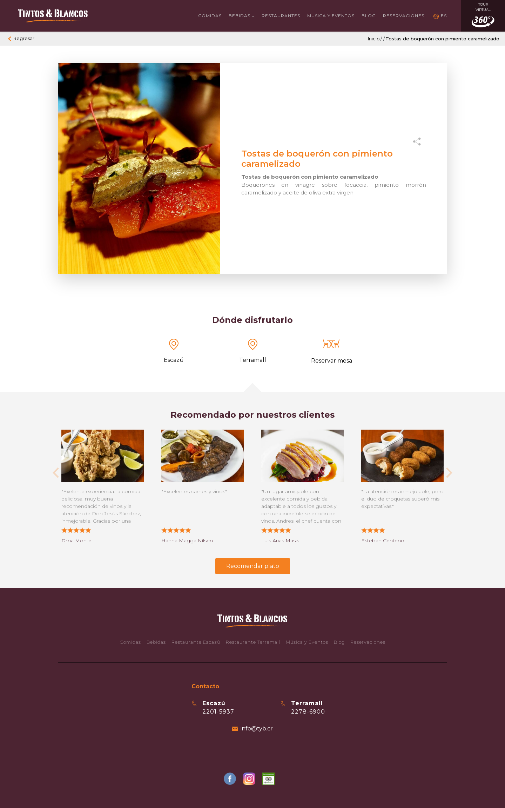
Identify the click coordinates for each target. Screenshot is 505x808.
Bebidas (156, 642)
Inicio (374, 38)
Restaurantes (281, 15)
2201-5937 (218, 711)
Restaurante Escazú (195, 642)
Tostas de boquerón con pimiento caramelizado (442, 38)
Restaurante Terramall (253, 642)
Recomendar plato (252, 566)
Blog (369, 15)
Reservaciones (403, 15)
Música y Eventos (331, 15)
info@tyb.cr (257, 728)
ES (444, 15)
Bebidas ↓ (242, 15)
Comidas (210, 15)
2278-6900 (308, 711)
